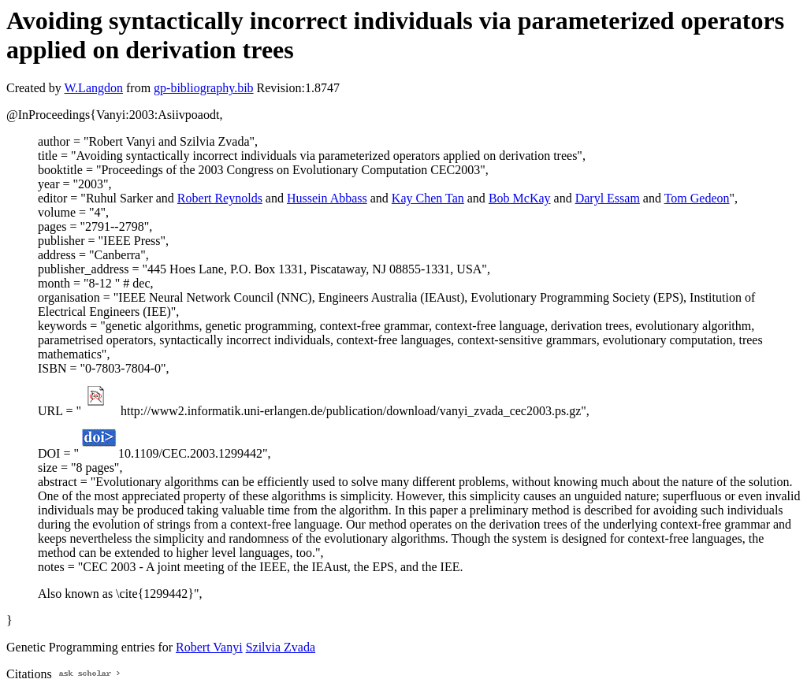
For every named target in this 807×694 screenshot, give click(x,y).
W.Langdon (93, 88)
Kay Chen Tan (428, 198)
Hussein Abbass (327, 198)
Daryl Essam (607, 198)
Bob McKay (520, 198)
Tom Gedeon (697, 198)
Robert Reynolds (219, 198)
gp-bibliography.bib (204, 88)
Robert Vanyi (209, 647)
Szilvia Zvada (280, 647)
